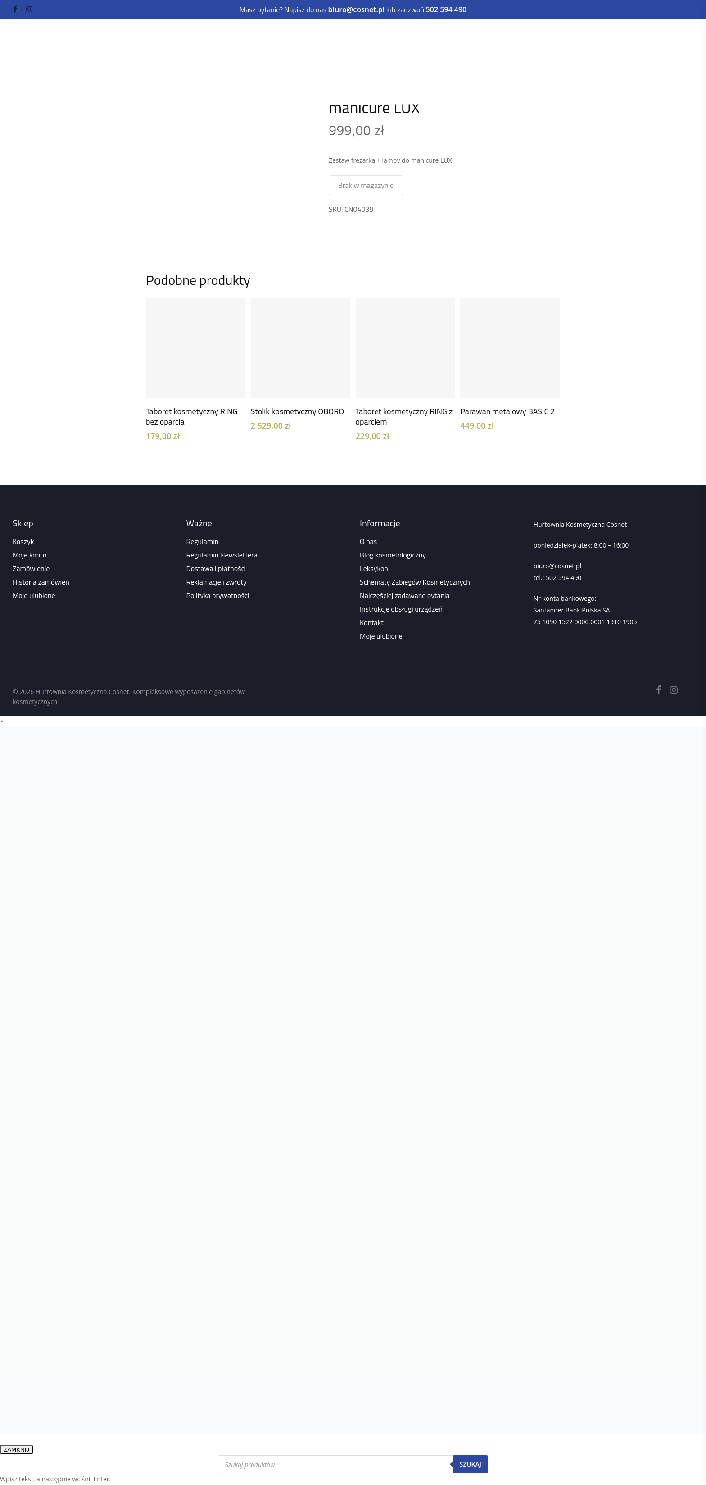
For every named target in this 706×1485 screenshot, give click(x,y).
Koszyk (23, 541)
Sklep (204, 65)
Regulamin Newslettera (222, 555)
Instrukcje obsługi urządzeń (401, 609)
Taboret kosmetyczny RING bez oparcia (191, 416)
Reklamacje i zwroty (216, 582)
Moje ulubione (34, 595)
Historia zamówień (41, 582)
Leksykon (374, 568)
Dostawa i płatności (216, 568)
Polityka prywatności (217, 595)
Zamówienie (31, 568)
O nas (368, 541)
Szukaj (470, 1464)
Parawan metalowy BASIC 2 (507, 411)
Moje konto (29, 555)
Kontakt (372, 622)
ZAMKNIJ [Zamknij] (16, 1449)
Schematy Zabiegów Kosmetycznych (415, 582)
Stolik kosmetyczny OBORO (297, 411)
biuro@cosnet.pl (557, 566)
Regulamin (202, 541)
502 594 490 (563, 577)
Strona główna (165, 65)
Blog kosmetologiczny (393, 555)
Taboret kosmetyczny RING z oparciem (404, 416)
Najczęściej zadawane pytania (405, 595)
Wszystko (236, 65)
